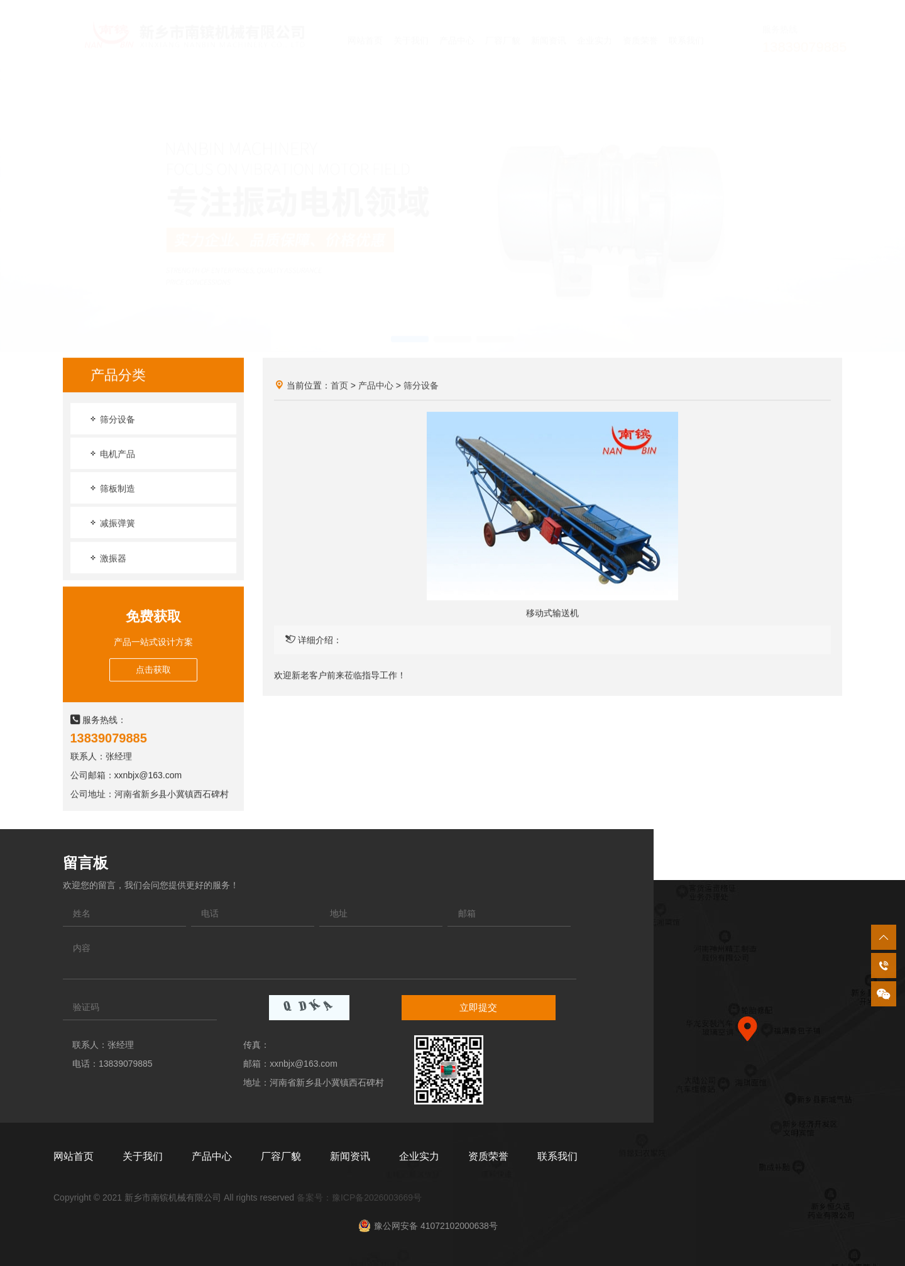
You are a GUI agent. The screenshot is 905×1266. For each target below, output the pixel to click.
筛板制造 (112, 488)
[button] (410, 327)
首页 (339, 386)
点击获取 (153, 670)
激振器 (107, 558)
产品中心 (375, 386)
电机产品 (112, 454)
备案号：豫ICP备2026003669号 (359, 1197)
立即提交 (478, 1007)
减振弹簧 (112, 523)
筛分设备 (112, 419)
